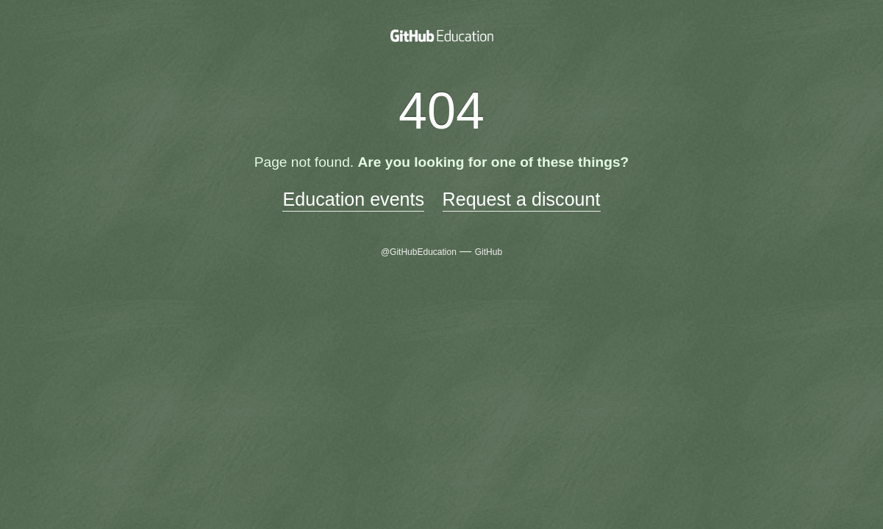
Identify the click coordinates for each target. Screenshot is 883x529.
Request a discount (522, 199)
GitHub (488, 252)
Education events (353, 199)
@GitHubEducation (419, 252)
